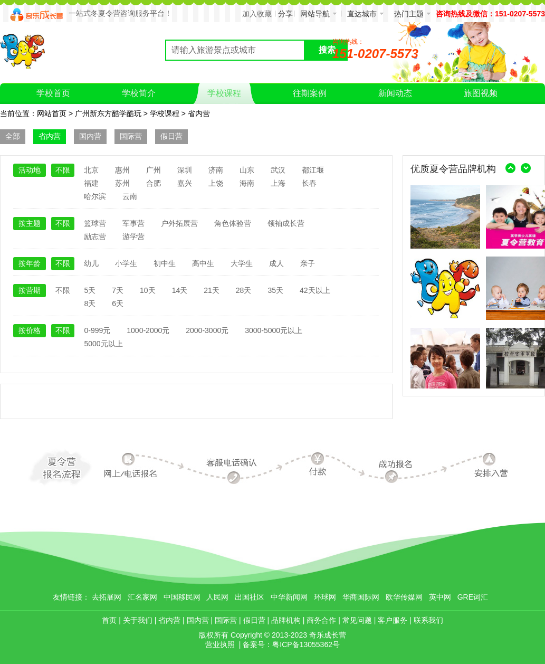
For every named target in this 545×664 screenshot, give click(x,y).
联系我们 (428, 620)
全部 (12, 136)
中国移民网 (182, 597)
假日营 (171, 136)
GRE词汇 (472, 597)
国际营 (131, 136)
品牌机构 (286, 620)
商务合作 (321, 620)
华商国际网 (360, 597)
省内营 (199, 113)
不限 (62, 170)
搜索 (327, 49)
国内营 (90, 136)
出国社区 (249, 597)
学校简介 (139, 93)
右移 (526, 168)
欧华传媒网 (404, 597)
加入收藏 (257, 14)
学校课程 (164, 113)
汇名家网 (142, 597)
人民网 (217, 597)
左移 (510, 168)
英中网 (440, 597)
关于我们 (137, 620)
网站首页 (51, 113)
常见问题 (357, 620)
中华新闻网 (289, 597)
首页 (109, 620)
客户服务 (392, 620)
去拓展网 (106, 597)
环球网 (325, 597)
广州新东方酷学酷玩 (108, 113)
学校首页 (53, 93)
